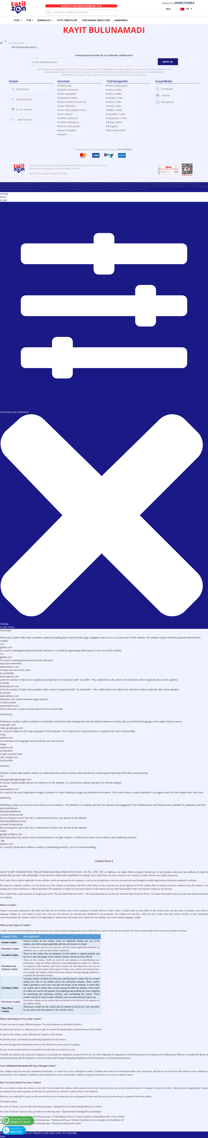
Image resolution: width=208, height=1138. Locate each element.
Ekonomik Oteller (117, 130)
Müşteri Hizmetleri (68, 89)
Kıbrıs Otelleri (115, 93)
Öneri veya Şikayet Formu (72, 110)
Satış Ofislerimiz (67, 105)
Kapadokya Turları (117, 118)
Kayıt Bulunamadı (16, 43)
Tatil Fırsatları (67, 20)
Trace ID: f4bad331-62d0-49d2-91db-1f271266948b (50, 1133)
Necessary (5, 630)
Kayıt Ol (168, 61)
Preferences (6, 714)
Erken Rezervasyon (118, 85)
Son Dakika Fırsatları (96, 20)
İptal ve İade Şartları (69, 126)
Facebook (164, 89)
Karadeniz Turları (116, 114)
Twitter (162, 95)
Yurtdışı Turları (115, 97)
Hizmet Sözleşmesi (69, 122)
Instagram (164, 102)
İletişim (62, 134)
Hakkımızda (65, 85)
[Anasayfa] (1, 43)
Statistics (4, 765)
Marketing (5, 797)
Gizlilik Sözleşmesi (68, 118)
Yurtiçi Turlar (114, 105)
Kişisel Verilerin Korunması (72, 101)
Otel (17, 20)
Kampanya (121, 20)
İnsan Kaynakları (67, 93)
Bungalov (44, 20)
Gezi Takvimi (65, 114)
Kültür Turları (114, 101)
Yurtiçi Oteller (115, 89)
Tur (28, 20)
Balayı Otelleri (115, 122)
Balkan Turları (115, 110)
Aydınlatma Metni (68, 97)
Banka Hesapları (67, 130)
